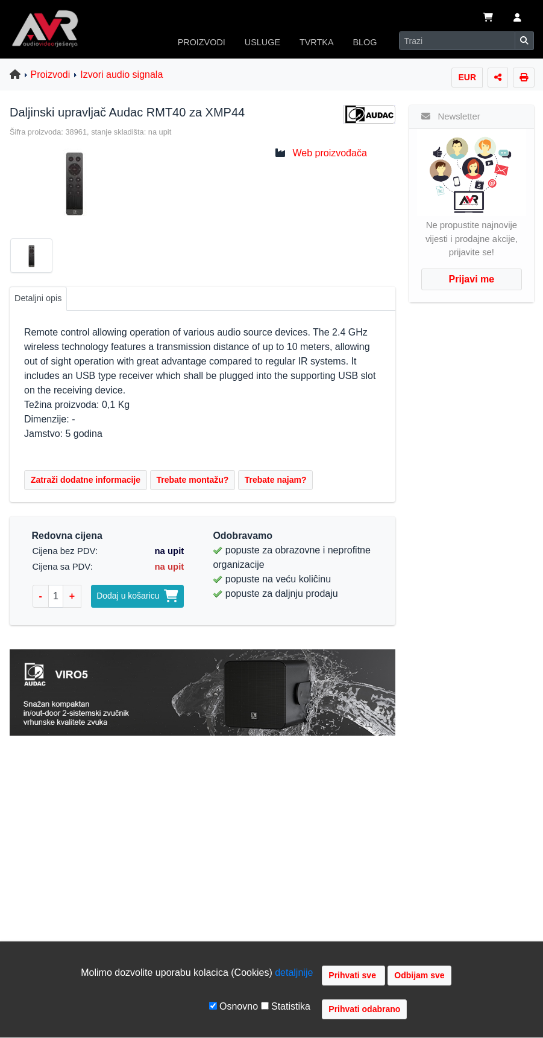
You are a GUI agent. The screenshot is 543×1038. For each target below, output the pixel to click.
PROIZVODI (201, 42)
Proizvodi (51, 74)
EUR (467, 77)
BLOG (365, 42)
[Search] (457, 40)
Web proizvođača (329, 153)
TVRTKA (317, 42)
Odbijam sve (419, 975)
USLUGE (262, 42)
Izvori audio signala (121, 74)
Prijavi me (472, 279)
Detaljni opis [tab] (37, 298)
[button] (517, 19)
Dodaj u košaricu (137, 595)
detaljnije (294, 972)
